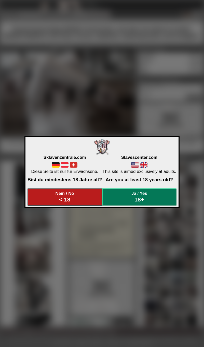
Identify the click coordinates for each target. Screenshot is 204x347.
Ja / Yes (139, 197)
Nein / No (65, 197)
